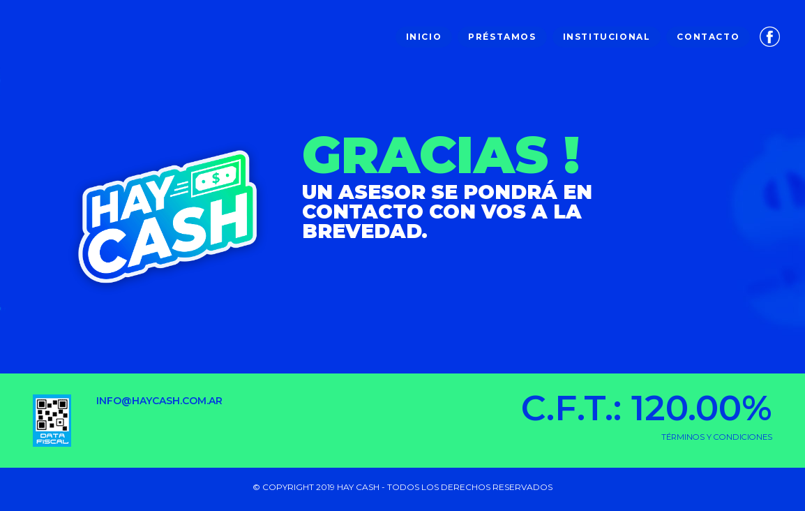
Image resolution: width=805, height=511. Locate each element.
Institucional (607, 36)
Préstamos (502, 36)
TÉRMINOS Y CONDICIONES (716, 437)
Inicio (424, 36)
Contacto (708, 36)
